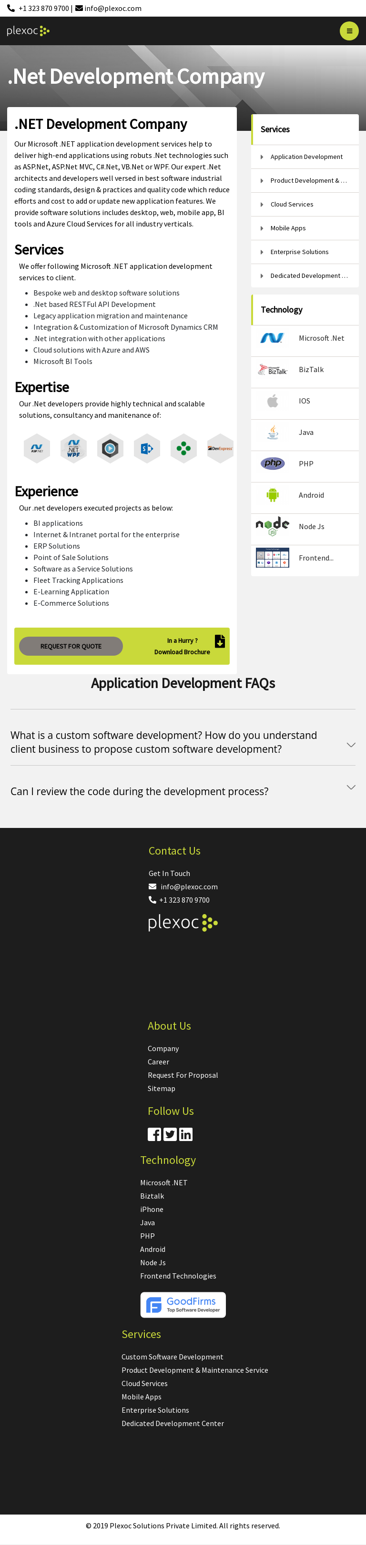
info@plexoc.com (183, 886)
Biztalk (152, 1196)
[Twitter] (170, 1137)
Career (158, 1061)
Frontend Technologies (178, 1275)
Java (147, 1222)
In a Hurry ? (182, 640)
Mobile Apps (142, 1396)
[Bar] (349, 30)
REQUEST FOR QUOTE (71, 646)
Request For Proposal (183, 1075)
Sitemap (161, 1088)
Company (163, 1048)
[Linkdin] (186, 1137)
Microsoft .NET (164, 1182)
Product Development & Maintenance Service (195, 1370)
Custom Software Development (173, 1356)
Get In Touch (169, 873)
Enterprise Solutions (155, 1410)
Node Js (153, 1262)
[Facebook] (154, 1137)
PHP (147, 1235)
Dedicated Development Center (173, 1423)
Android (152, 1249)
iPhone (151, 1209)
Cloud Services (145, 1383)
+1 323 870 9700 (179, 900)
